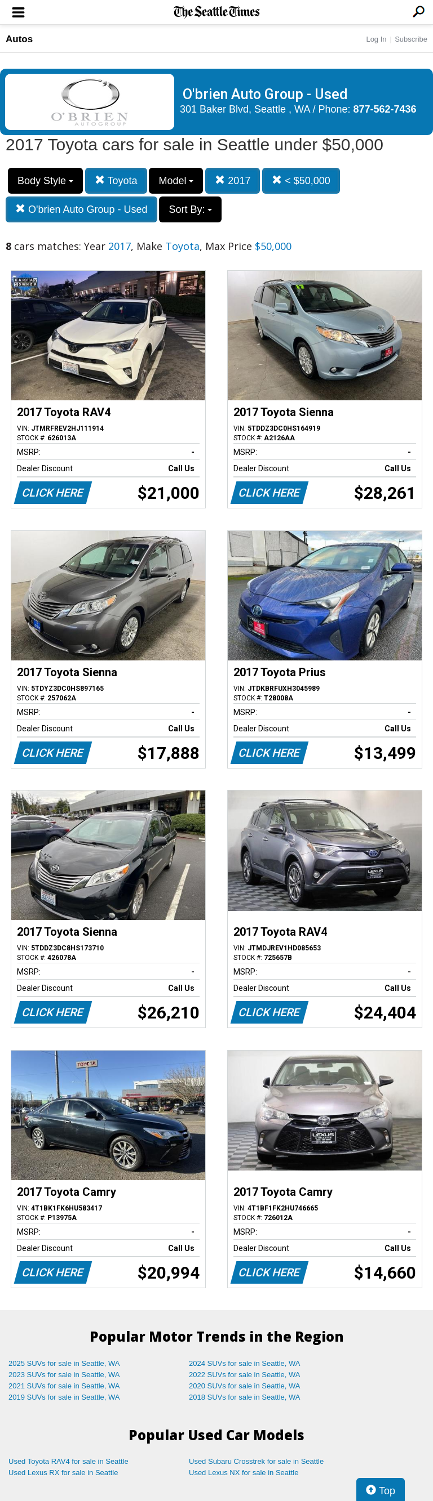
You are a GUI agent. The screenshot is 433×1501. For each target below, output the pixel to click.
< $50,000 (301, 180)
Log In (376, 39)
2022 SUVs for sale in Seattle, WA (245, 1374)
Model (175, 180)
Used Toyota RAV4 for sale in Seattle (68, 1461)
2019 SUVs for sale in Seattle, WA (64, 1397)
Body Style (45, 180)
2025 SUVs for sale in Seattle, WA (64, 1363)
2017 (232, 180)
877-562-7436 (385, 109)
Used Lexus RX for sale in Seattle (63, 1472)
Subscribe (411, 39)
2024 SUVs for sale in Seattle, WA (245, 1363)
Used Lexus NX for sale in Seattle (243, 1472)
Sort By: (190, 209)
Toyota (116, 180)
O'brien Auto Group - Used (81, 209)
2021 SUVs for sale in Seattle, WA (64, 1386)
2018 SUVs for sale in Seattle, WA (245, 1397)
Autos (19, 39)
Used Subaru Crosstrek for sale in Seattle (256, 1461)
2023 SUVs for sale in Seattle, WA (64, 1374)
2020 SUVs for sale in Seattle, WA (245, 1386)
